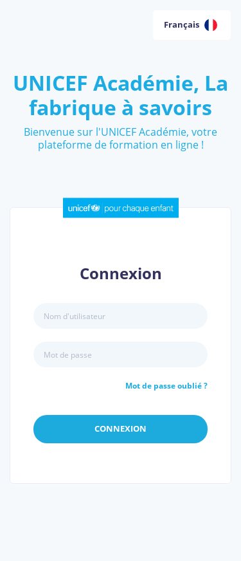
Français (190, 25)
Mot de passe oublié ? (166, 385)
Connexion (120, 428)
